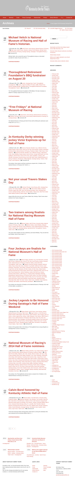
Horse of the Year (27, 149)
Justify (53, 307)
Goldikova (11, 155)
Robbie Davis (37, 320)
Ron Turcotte (43, 320)
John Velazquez (55, 306)
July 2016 (54, 157)
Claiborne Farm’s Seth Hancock (32, 400)
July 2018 (54, 120)
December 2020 (55, 77)
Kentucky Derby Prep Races (58, 315)
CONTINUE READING (14, 61)
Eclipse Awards (12, 149)
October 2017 (55, 134)
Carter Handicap (37, 355)
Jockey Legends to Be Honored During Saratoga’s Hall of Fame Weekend (28, 303)
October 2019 (55, 98)
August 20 (24, 84)
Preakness (14, 158)
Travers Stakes (29, 191)
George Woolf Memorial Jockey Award (17, 270)
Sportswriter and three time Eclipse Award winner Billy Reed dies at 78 (15, 440)
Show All (29, 28)
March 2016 (54, 164)
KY (27, 404)
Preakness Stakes (34, 151)
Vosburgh (11, 281)
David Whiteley (15, 154)
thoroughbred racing (41, 51)
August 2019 (55, 102)
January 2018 (55, 130)
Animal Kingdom (56, 270)
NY (47, 116)
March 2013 (54, 220)
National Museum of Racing (41, 48)
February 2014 (55, 203)
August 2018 (55, 119)
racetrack (45, 319)
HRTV (53, 303)
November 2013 (55, 207)
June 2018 (54, 122)
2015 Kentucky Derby (57, 256)
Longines (54, 323)
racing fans (15, 228)
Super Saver (15, 408)
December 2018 (55, 112)
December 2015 (55, 168)
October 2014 (55, 190)
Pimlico (10, 228)
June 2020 (54, 86)
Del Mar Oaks (35, 269)
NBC (39, 187)
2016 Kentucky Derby (57, 258)
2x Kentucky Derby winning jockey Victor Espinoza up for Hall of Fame (27, 140)
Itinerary (11, 17)
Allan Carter (13, 50)
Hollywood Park (18, 261)
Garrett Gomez (29, 154)
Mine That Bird (37, 404)
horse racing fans (15, 272)
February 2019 (55, 109)
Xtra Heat (16, 371)
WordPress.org (55, 384)
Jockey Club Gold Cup (34, 272)
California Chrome (42, 148)
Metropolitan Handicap (14, 364)
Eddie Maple (19, 314)
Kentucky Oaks (12, 363)
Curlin (10, 154)
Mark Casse (34, 157)
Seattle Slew (31, 322)
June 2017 (54, 140)
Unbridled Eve (55, 365)
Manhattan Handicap (40, 273)
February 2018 (55, 128)
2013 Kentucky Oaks (57, 253)
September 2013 (56, 210)
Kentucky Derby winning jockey (19, 404)
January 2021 (55, 75)
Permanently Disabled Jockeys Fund (34, 319)
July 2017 (54, 139)
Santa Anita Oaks (32, 278)
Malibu (31, 363)
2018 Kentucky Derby (57, 261)
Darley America (55, 284)
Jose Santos (38, 316)
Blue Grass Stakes (21, 355)
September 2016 (56, 154)
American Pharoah (26, 148)
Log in (53, 379)
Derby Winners (54, 17)
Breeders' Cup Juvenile (37, 399)
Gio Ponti (46, 154)
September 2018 (56, 117)
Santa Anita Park (38, 262)
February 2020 (55, 92)
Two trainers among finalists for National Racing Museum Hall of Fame (27, 215)
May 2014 (54, 198)
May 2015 (54, 179)
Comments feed (55, 383)
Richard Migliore (29, 320)
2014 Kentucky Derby (57, 254)
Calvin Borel (13, 400)
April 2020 (54, 89)
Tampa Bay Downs (56, 352)
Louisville (31, 404)
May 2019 (54, 105)
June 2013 (54, 215)
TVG (53, 363)
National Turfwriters (56, 332)
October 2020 (55, 80)
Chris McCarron (42, 313)
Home (4, 17)
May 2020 (54, 88)
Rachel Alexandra (16, 407)
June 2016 (54, 159)
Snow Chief (19, 367)
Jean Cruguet (41, 314)
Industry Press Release (33, 50)
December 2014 (55, 187)
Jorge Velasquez (31, 316)
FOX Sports (69, 28)
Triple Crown (42, 151)
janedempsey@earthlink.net (62, 475)
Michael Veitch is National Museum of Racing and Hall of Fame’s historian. (28, 40)
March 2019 (54, 108)
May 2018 (54, 123)
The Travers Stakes (56, 357)
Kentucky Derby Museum (58, 314)
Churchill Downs (40, 259)
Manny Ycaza (12, 317)
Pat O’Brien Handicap (41, 275)
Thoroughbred (39, 83)
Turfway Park (55, 362)
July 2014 (54, 195)
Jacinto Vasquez (33, 314)
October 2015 (55, 171)
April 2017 (54, 144)
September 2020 (56, 81)
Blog (62, 17)
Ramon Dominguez (13, 320)
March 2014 (54, 201)
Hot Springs (22, 402)
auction (20, 84)
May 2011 (54, 240)
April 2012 (54, 232)
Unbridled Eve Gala (56, 366)
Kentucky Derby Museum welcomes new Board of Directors (38, 440)
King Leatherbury (27, 226)
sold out (23, 191)
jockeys (40, 155)
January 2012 (55, 237)
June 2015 (54, 178)
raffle (37, 84)
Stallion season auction (66, 30)
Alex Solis (25, 353)
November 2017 (55, 133)
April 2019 (54, 106)
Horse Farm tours (56, 298)
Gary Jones (15, 360)
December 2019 (55, 95)
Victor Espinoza (15, 160)
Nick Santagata (21, 319)
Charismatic (16, 267)
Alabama (26, 264)
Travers (18, 88)
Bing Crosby (15, 266)
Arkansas (22, 399)
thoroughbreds (12, 88)
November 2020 (55, 78)
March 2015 (54, 182)
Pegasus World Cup (56, 338)
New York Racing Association (28, 190)
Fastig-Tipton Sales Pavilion (30, 358)
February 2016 (55, 165)
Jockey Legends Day (17, 316)
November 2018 (55, 114)
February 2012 (55, 235)
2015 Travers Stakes (36, 188)
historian (26, 50)
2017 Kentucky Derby (57, 259)
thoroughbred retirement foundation (38, 86)
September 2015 (56, 173)
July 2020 (54, 84)
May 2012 (54, 231)
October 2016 (55, 153)
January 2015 (55, 185)
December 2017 (55, 131)
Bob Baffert (54, 278)
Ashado (29, 353)
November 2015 (55, 170)
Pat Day (40, 405)
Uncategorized (12, 84)
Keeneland (45, 149)
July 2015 (54, 176)
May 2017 (54, 142)
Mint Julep (54, 329)
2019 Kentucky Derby (57, 262)
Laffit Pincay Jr (23, 273)
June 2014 (54, 196)
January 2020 (55, 94)
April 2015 (54, 181)
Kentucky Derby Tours (57, 318)
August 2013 (55, 212)
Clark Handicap (18, 357)
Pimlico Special (12, 276)
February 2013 (55, 221)
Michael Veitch (43, 50)
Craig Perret (43, 152)
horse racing (29, 116)
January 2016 (55, 167)
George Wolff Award (38, 154)
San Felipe (44, 276)
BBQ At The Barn (31, 84)
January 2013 (55, 223)
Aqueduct (40, 264)
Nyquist (53, 337)
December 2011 (55, 238)
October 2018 (55, 116)
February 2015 (55, 184)
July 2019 (54, 103)
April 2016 (54, 162)
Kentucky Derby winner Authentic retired (59, 61)
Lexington (54, 321)
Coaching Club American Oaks (33, 267)
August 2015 (55, 175)
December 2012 (55, 224)
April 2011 (54, 241)
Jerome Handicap (25, 272)
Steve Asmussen (34, 367)
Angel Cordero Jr (35, 313)
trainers (42, 158)
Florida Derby (41, 358)
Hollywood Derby (37, 270)
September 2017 (56, 136)
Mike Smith (54, 326)
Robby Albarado (27, 158)
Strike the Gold (20, 279)
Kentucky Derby (12, 151)
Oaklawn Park (34, 405)
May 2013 (54, 217)
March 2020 (54, 91)
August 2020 (55, 83)
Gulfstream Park (55, 293)
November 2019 (55, 97)
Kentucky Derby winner (14, 273)
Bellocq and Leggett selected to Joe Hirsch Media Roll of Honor (39, 451)
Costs (17, 17)
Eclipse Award (22, 154)
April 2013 (54, 218)
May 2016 (54, 161)
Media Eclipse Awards (55, 54)
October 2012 (55, 227)
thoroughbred (38, 228)
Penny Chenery (55, 340)
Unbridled (37, 279)
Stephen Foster (26, 367)
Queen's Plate (28, 276)
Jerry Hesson (29, 402)
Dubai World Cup (12, 358)
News (53, 335)
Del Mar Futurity (27, 269)
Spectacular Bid (31, 228)
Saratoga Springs (26, 51)
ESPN (53, 290)
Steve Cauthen (38, 407)
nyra (37, 190)
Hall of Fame (25, 48)
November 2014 (55, 189)
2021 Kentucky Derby (40, 28)
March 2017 (54, 145)
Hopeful (10, 361)
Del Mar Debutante (19, 269)
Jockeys (41, 149)
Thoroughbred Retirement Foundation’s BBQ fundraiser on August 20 (27, 75)
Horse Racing (32, 48)
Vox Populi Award (56, 371)
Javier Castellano (34, 155)
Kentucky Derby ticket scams (58, 317)
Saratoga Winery (25, 86)
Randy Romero (21, 320)
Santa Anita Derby (13, 278)
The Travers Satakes (17, 188)
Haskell (38, 360)
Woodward (30, 281)
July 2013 (54, 213)
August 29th (16, 190)
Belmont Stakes (25, 223)
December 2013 (55, 206)
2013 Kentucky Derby (57, 250)
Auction (23, 83)
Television (54, 354)
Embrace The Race (14, 116)
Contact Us (69, 17)
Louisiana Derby (31, 273)
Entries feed (55, 381)
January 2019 (55, 111)
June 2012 (54, 229)
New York (38, 317)
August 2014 (55, 193)
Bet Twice (42, 353)
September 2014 (56, 192)
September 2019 (56, 100)
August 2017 (55, 137)
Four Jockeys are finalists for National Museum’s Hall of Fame (27, 252)
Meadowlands (12, 275)
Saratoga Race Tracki (31, 83)
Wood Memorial (23, 281)
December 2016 (55, 150)
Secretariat (37, 322)
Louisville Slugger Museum (56, 28)
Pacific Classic (32, 275)
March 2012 (54, 234)
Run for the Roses (36, 276)
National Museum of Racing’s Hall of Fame (25, 317)
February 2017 (55, 147)
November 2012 (55, 226)
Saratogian (33, 51)
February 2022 (55, 74)
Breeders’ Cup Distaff (29, 266)
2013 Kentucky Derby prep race (59, 251)
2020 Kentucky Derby (57, 264)
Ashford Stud (55, 273)
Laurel (32, 226)
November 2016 (55, 151)
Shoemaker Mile (12, 279)
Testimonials (37, 17)
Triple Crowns (19, 324)
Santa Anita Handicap (22, 278)
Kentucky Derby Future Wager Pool (60, 312)
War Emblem (16, 281)
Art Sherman (55, 272)
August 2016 (55, 156)
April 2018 (54, 125)
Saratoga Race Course (14, 322)
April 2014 (54, 199)
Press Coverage (26, 17)
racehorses (20, 158)
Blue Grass (21, 266)
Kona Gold (28, 157)
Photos (45, 17)
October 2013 (55, 209)
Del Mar (46, 259)
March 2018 (54, 126)
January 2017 (55, 148)
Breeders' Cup (34, 148)
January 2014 (55, 204)
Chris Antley (22, 267)
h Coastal (13, 226)
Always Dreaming (56, 267)
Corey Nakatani (44, 267)
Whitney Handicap (34, 369)
